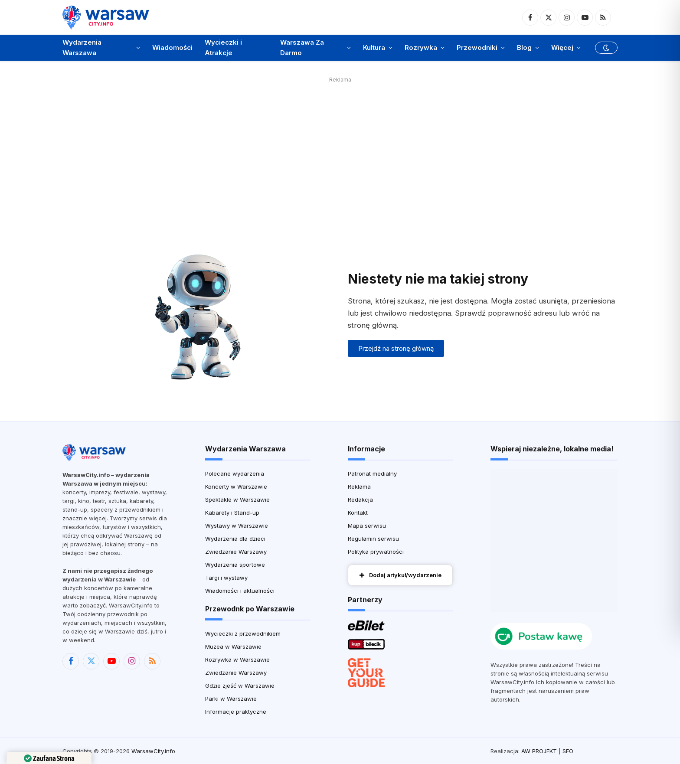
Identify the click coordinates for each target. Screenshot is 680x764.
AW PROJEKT (539, 751)
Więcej (562, 47)
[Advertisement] (340, 146)
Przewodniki (477, 47)
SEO (567, 751)
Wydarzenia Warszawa (81, 47)
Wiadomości (172, 47)
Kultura (374, 47)
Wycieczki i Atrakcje (223, 47)
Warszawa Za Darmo (302, 47)
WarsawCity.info (153, 751)
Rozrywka (421, 47)
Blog (524, 47)
